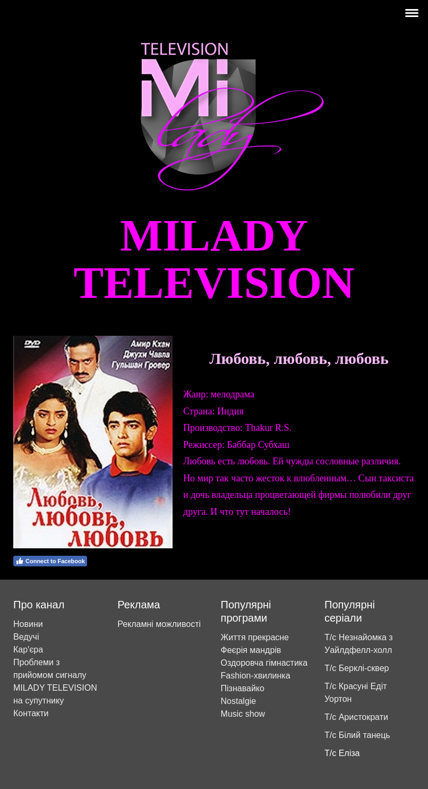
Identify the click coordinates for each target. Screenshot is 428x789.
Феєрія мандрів (251, 650)
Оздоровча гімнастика (264, 662)
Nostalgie (238, 701)
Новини (28, 624)
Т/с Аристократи (356, 717)
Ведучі (26, 636)
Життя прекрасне (255, 637)
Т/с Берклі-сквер (356, 668)
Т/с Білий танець (357, 735)
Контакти (31, 713)
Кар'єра (28, 649)
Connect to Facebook (50, 561)
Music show (243, 713)
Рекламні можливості (159, 624)
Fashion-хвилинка (255, 675)
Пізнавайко (242, 688)
